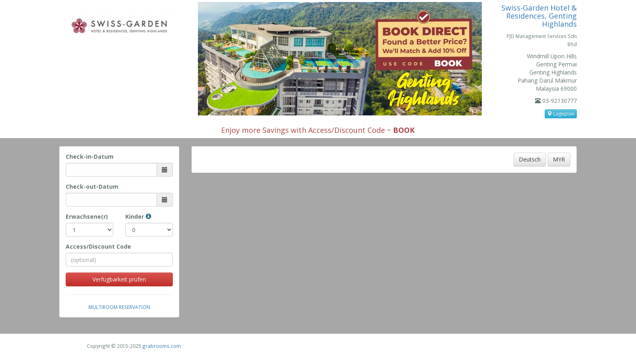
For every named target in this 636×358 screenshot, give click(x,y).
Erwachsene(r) (87, 216)
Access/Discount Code (98, 246)
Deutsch (530, 159)
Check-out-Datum (92, 186)
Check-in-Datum (90, 156)
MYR (559, 159)
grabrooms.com (161, 346)
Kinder (138, 216)
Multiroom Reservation (119, 307)
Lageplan (560, 113)
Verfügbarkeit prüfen (119, 279)
